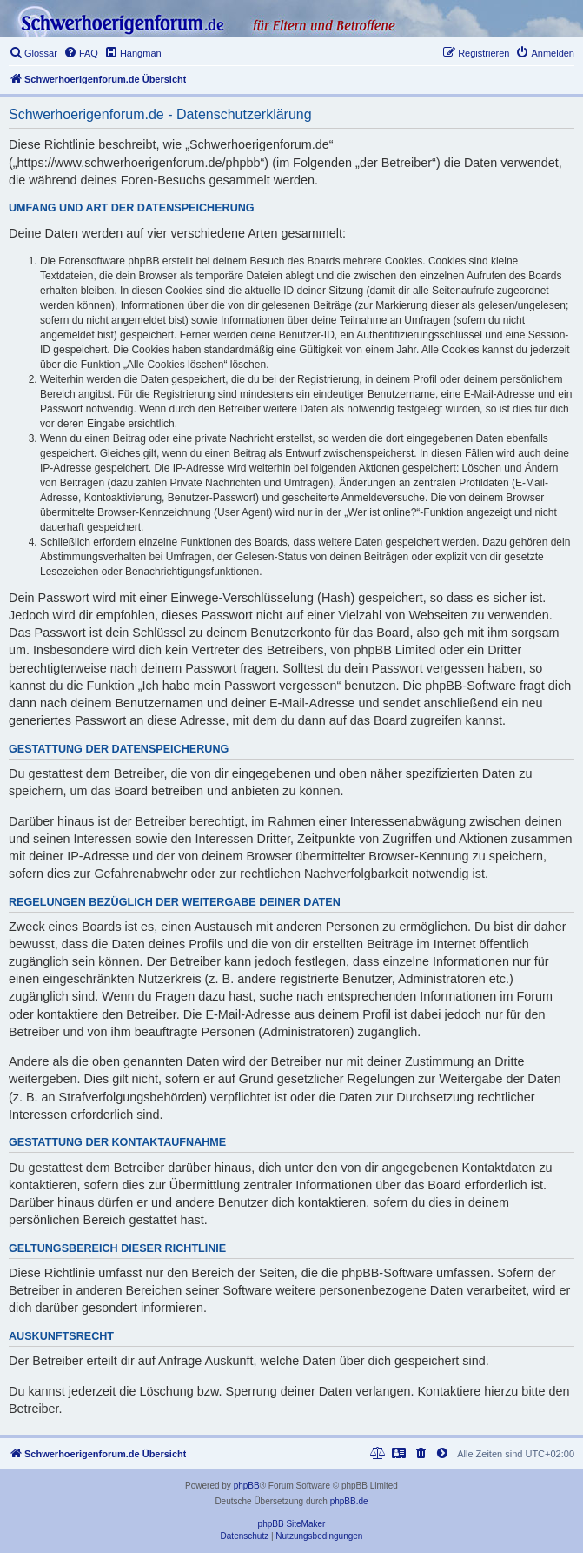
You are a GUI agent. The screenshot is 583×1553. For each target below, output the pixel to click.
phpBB (247, 1485)
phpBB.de (349, 1501)
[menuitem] (33, 53)
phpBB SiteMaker (292, 1524)
